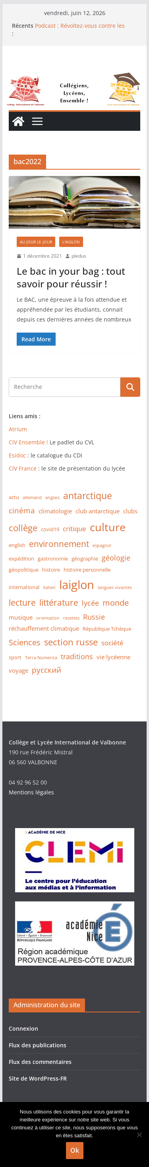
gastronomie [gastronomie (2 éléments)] (53, 558)
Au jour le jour (36, 242)
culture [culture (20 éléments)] (108, 527)
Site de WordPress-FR (38, 1078)
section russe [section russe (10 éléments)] (71, 642)
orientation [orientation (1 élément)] (48, 618)
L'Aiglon (71, 242)
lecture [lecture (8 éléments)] (22, 602)
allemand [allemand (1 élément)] (32, 497)
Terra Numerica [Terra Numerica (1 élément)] (41, 657)
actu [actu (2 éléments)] (14, 497)
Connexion (23, 1028)
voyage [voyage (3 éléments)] (18, 670)
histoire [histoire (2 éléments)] (51, 569)
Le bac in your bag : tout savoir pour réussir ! (71, 277)
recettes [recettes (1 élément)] (71, 618)
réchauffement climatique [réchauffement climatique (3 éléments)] (44, 628)
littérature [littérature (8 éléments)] (58, 602)
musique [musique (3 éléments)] (21, 617)
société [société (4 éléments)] (112, 642)
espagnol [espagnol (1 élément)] (102, 545)
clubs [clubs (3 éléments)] (130, 511)
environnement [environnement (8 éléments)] (59, 543)
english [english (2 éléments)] (17, 545)
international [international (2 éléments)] (24, 587)
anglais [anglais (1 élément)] (52, 497)
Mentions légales (31, 792)
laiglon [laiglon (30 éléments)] (76, 585)
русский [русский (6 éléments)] (46, 669)
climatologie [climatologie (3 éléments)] (55, 511)
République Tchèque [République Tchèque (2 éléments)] (107, 628)
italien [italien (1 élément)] (49, 587)
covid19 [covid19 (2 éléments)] (50, 529)
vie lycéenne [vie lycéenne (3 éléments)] (113, 657)
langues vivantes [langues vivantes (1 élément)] (115, 587)
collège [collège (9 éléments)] (23, 528)
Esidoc (18, 455)
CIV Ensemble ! (28, 442)
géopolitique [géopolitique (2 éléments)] (24, 569)
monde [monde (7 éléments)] (116, 602)
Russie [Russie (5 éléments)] (94, 617)
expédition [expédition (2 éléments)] (21, 558)
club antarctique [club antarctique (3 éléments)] (97, 511)
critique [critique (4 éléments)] (74, 528)
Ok (74, 1150)
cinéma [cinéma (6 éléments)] (22, 510)
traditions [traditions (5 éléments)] (77, 656)
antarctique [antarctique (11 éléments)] (87, 496)
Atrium (18, 429)
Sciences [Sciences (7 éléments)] (25, 642)
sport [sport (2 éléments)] (15, 657)
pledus (79, 256)
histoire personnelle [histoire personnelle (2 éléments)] (87, 569)
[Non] (139, 1134)
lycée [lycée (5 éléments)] (90, 603)
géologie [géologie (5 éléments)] (116, 557)
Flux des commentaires (40, 1062)
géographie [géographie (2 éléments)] (85, 558)
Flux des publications (37, 1045)
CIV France (23, 468)
